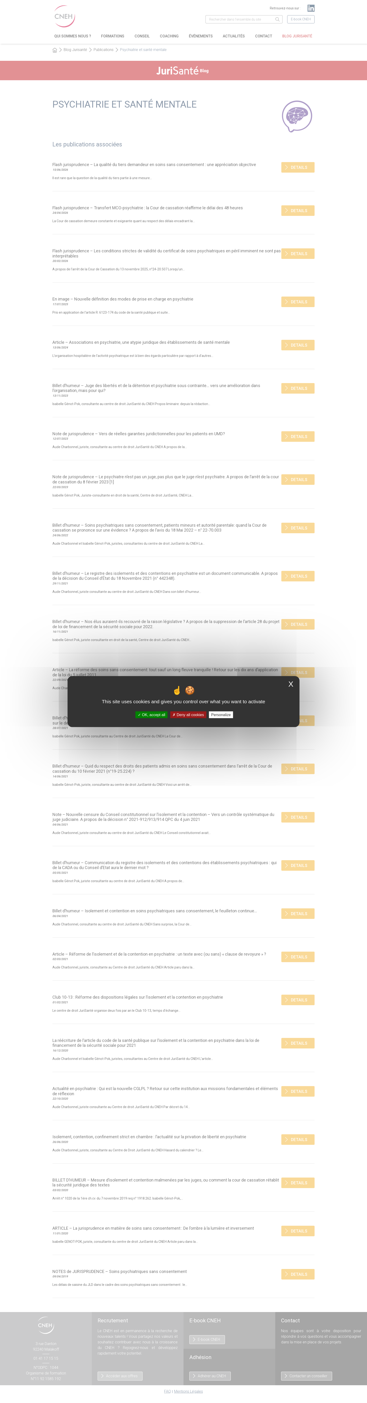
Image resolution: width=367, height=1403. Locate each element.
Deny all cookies (188, 715)
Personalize (221, 715)
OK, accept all (151, 715)
